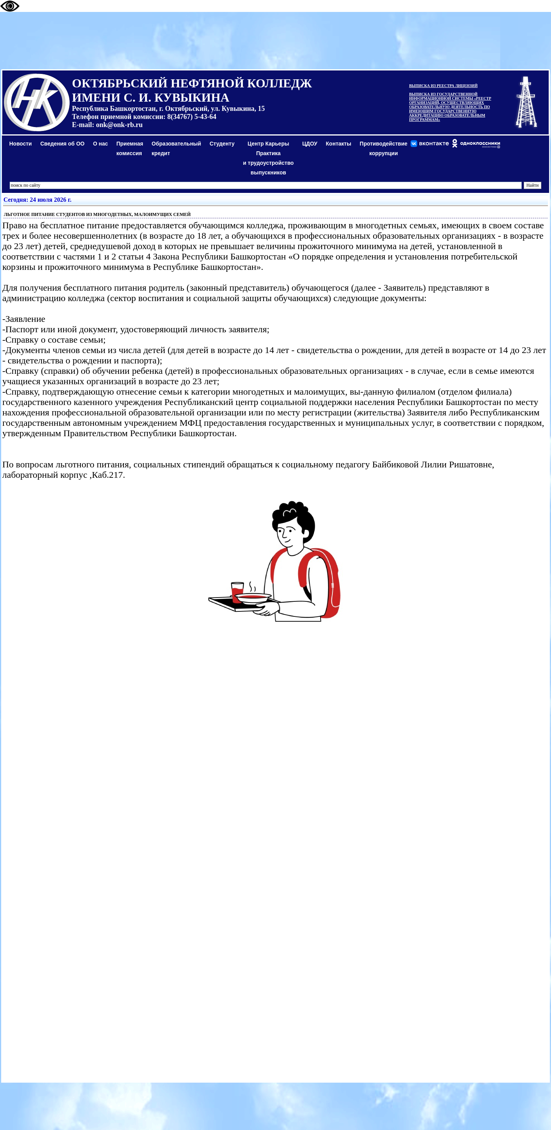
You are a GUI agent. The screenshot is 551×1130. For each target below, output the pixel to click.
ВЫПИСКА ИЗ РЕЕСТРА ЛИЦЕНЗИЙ (443, 86)
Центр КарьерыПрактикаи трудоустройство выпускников (268, 158)
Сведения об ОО (62, 144)
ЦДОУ (309, 144)
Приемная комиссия (130, 148)
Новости (20, 144)
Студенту (222, 144)
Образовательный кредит (176, 148)
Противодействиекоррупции (383, 148)
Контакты (338, 144)
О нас (100, 144)
